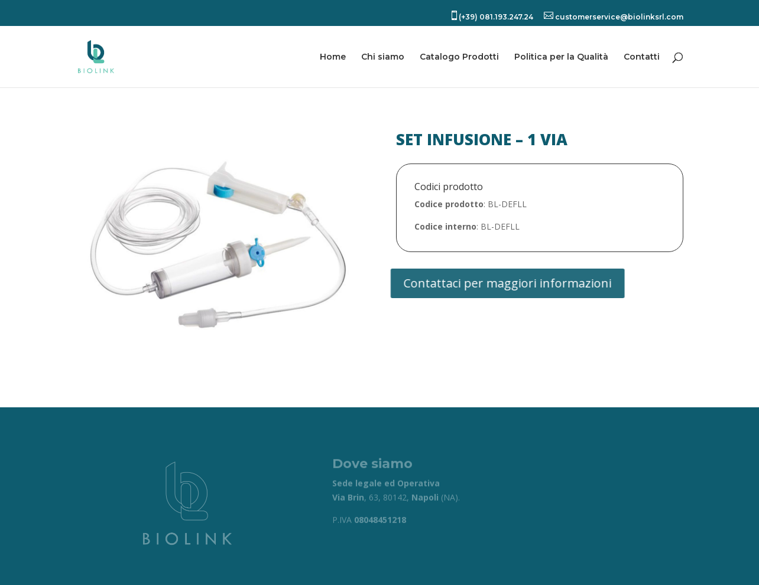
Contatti (642, 57)
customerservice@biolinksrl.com (613, 16)
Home (333, 57)
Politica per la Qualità (561, 57)
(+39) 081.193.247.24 (491, 16)
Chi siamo (382, 57)
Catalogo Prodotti (459, 57)
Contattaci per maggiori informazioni (501, 283)
